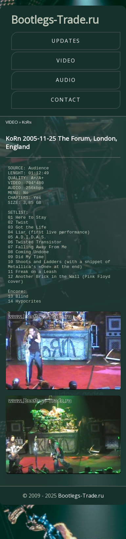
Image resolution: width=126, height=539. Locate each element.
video (65, 60)
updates (66, 40)
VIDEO (12, 122)
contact (66, 99)
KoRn (27, 122)
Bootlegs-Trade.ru (81, 524)
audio (66, 80)
